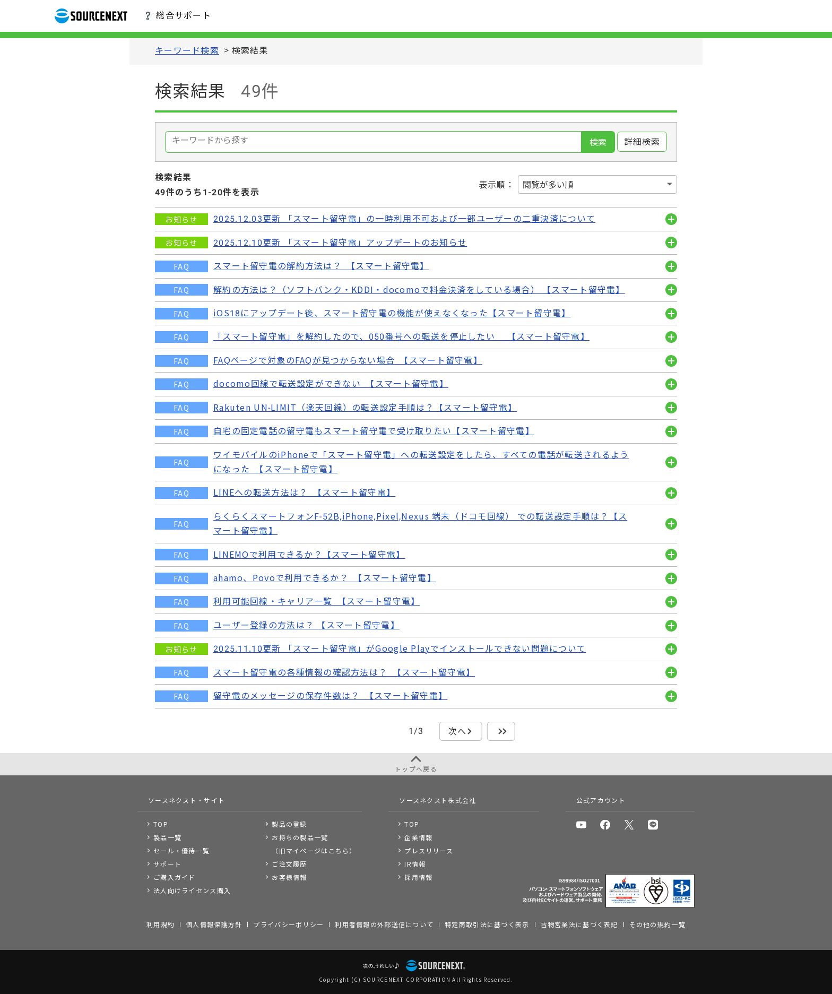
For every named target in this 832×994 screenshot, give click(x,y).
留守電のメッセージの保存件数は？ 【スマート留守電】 (330, 696)
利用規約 (160, 924)
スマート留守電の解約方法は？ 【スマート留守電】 (321, 266)
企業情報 (418, 837)
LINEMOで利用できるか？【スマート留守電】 (309, 555)
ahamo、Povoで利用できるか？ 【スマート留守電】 (324, 578)
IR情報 (415, 863)
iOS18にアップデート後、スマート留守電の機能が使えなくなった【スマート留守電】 (391, 313)
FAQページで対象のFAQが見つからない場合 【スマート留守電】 (347, 361)
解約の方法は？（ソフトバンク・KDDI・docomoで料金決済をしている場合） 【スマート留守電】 (419, 290)
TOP (160, 823)
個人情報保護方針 (214, 924)
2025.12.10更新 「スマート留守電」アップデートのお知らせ (340, 243)
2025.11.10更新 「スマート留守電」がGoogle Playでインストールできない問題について (399, 649)
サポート (167, 863)
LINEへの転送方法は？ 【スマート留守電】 (304, 493)
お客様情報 (289, 876)
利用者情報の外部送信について (384, 924)
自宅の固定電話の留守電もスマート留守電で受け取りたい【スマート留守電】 (373, 431)
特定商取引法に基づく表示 (487, 924)
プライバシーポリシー (288, 924)
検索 (598, 142)
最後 (501, 732)
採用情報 (418, 876)
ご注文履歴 (289, 863)
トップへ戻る (416, 768)
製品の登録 (289, 823)
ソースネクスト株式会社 (437, 800)
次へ (457, 732)
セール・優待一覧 (181, 850)
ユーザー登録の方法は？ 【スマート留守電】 (306, 625)
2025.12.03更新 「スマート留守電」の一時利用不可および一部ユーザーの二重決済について (404, 219)
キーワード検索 (187, 51)
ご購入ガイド (174, 876)
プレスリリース (428, 850)
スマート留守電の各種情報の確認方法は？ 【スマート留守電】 (344, 673)
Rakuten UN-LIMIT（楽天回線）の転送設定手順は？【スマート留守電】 (365, 408)
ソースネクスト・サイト (186, 800)
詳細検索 (642, 142)
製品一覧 (167, 837)
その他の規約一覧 (657, 924)
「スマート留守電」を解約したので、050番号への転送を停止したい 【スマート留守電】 (401, 337)
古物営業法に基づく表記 (579, 924)
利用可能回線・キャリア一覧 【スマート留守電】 (316, 602)
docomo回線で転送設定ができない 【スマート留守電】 (330, 384)
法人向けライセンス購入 (192, 890)
